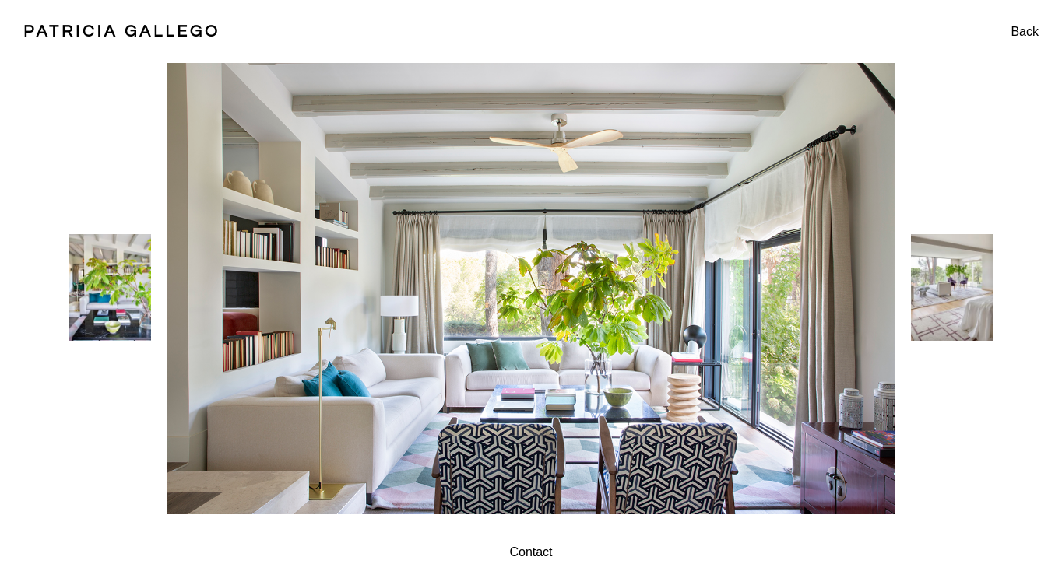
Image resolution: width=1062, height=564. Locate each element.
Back (1025, 31)
